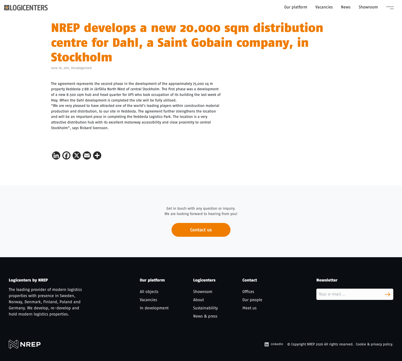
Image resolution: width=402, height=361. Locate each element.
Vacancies (324, 7)
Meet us (250, 308)
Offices (248, 291)
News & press (205, 316)
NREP (311, 344)
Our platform (295, 7)
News (345, 7)
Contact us (201, 231)
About (198, 299)
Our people (252, 299)
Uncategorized (81, 68)
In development (154, 308)
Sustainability (205, 308)
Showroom (368, 7)
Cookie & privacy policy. (374, 344)
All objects (149, 291)
